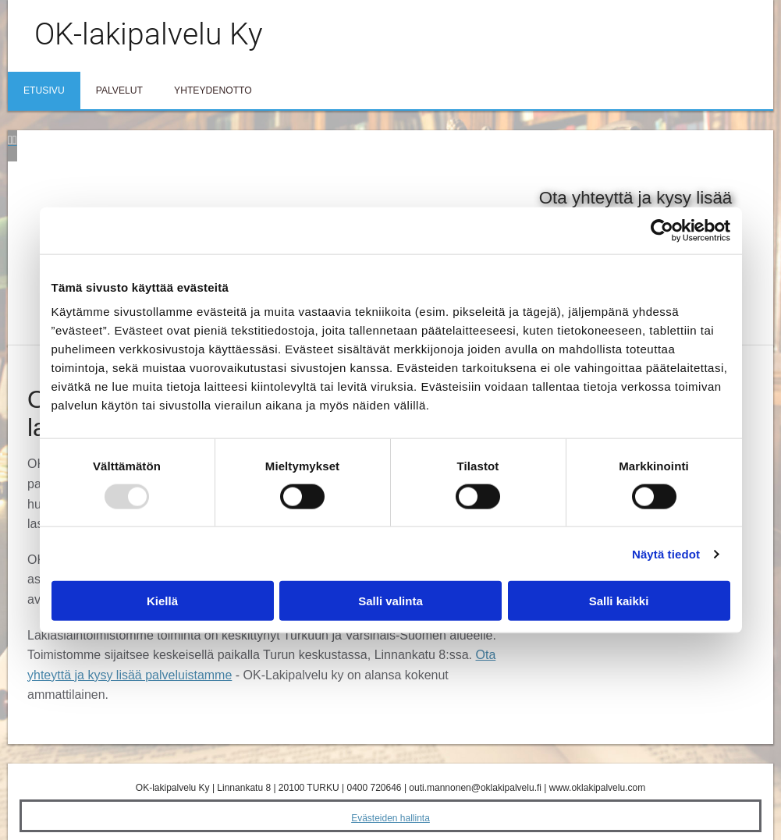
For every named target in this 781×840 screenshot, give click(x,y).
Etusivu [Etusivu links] (44, 90)
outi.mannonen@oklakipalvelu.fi (475, 787)
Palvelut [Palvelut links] (119, 90)
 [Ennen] (10, 140)
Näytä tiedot (666, 553)
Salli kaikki (619, 601)
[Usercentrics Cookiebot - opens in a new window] (662, 230)
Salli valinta (390, 601)
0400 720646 (373, 787)
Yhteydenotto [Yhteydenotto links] (213, 90)
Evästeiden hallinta (390, 818)
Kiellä (162, 601)
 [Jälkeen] (14, 140)
